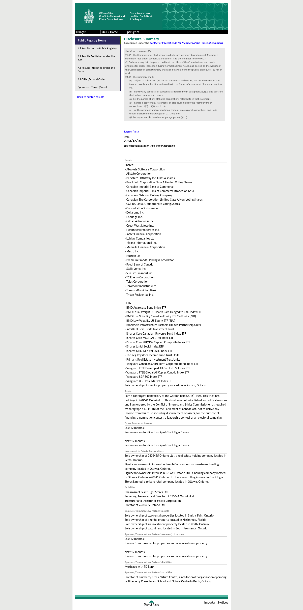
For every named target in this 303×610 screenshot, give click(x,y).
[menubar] (125, 32)
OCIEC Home (110, 32)
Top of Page (151, 604)
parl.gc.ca (133, 32)
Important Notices (216, 602)
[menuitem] (113, 32)
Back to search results (90, 97)
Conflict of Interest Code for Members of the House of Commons (186, 43)
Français (81, 32)
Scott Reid (132, 131)
